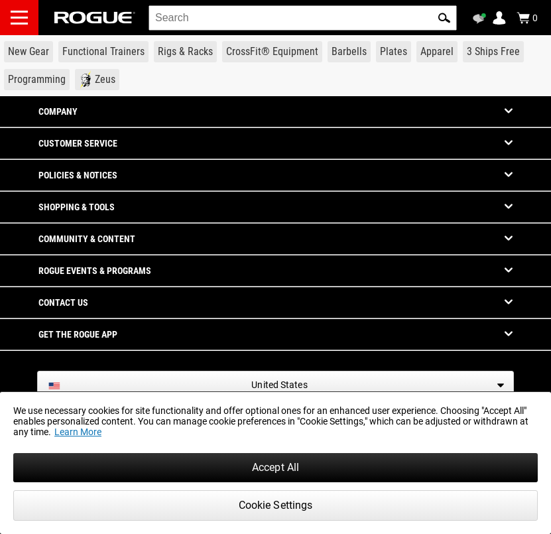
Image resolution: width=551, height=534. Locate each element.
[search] (303, 18)
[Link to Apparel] (437, 51)
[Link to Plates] (393, 51)
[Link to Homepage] (94, 17)
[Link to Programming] (37, 79)
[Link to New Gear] (28, 51)
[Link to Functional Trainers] (103, 51)
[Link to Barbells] (349, 51)
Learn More (77, 432)
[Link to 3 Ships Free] (493, 51)
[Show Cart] (527, 18)
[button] (444, 18)
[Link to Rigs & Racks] (185, 51)
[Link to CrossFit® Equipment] (272, 51)
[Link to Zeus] (97, 79)
